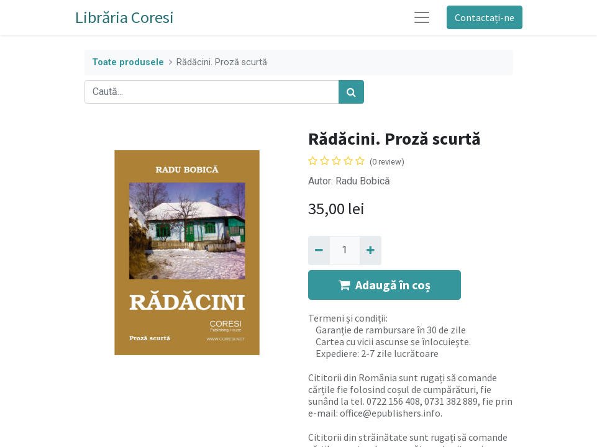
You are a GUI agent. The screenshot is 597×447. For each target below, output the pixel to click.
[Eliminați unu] (319, 250)
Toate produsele (128, 62)
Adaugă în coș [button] (385, 284)
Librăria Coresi (124, 17)
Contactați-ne (484, 17)
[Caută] (351, 92)
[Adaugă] (370, 250)
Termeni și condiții (347, 318)
